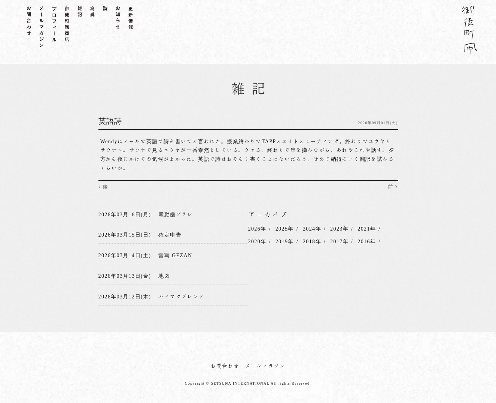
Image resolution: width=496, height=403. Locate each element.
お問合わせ (225, 366)
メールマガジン (265, 366)
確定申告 (170, 234)
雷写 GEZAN (175, 255)
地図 (164, 276)
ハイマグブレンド (181, 296)
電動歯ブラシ (175, 214)
